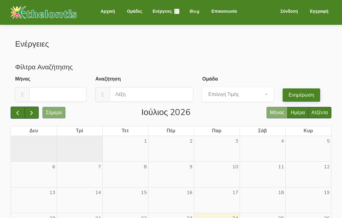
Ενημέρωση (301, 95)
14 (98, 192)
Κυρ (308, 130)
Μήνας (277, 112)
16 (190, 192)
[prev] (18, 113)
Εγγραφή (319, 11)
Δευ (33, 130)
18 (281, 192)
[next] (32, 113)
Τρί (79, 130)
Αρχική (108, 11)
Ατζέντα (319, 112)
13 (52, 192)
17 (235, 192)
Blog (194, 11)
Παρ (216, 130)
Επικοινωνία (224, 11)
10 (235, 167)
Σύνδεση (289, 11)
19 (327, 192)
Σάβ (262, 130)
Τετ (125, 130)
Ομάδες (134, 11)
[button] (238, 94)
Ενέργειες (162, 11)
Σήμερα (54, 112)
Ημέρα (298, 112)
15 (144, 192)
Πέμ (171, 130)
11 (281, 167)
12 (327, 167)
